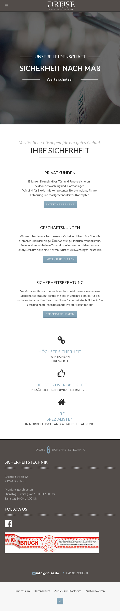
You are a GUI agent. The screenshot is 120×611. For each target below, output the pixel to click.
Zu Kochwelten (95, 591)
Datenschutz (42, 591)
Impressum (22, 591)
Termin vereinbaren (60, 314)
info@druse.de (47, 573)
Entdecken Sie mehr (60, 204)
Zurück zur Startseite (67, 591)
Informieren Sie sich (60, 259)
